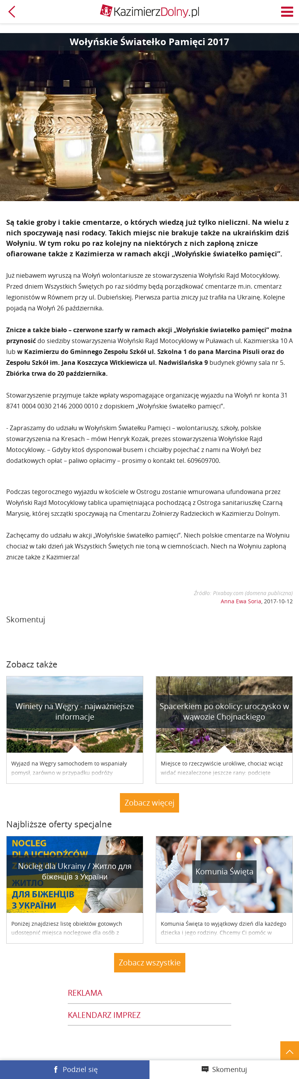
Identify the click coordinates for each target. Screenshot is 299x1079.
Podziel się (80, 1069)
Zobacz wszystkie (150, 962)
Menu (287, 11)
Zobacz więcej (149, 802)
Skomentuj (229, 1069)
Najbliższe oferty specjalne (59, 824)
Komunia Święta (224, 871)
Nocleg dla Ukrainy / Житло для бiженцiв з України (75, 871)
